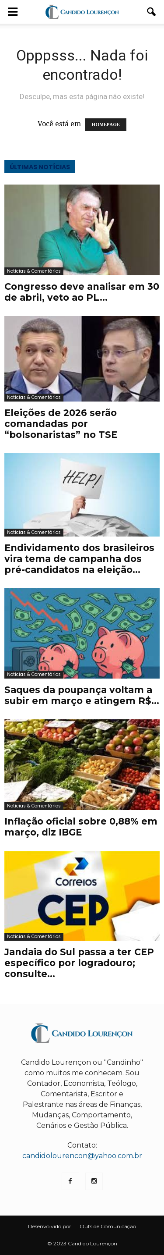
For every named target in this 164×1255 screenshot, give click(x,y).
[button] (152, 12)
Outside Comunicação (108, 1226)
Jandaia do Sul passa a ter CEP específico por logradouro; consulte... (79, 962)
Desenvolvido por (49, 1226)
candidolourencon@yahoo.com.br (82, 1156)
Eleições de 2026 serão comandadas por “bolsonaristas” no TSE (60, 423)
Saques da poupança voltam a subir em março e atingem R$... (81, 695)
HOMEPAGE (106, 125)
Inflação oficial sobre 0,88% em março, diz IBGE (80, 827)
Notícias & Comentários (34, 271)
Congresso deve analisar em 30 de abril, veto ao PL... (81, 292)
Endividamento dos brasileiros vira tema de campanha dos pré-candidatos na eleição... (79, 558)
